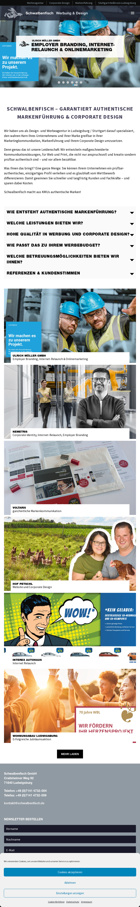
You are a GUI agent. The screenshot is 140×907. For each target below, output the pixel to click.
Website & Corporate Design (70, 585)
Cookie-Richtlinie (56, 901)
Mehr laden (70, 754)
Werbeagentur (35, 3)
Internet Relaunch (70, 661)
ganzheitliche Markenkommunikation (70, 509)
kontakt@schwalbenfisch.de (24, 803)
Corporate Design (59, 3)
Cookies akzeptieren (70, 872)
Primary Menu (132, 13)
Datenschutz (72, 901)
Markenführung (84, 3)
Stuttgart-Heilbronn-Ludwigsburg (117, 3)
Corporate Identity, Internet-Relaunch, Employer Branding (70, 433)
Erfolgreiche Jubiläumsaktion (70, 737)
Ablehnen (70, 882)
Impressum (86, 901)
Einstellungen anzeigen (70, 893)
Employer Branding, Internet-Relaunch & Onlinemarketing (70, 357)
